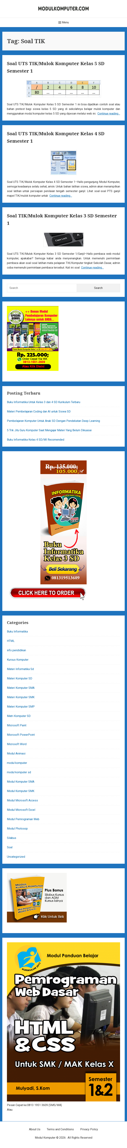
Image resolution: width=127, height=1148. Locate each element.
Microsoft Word (17, 744)
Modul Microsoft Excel (21, 809)
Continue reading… (108, 113)
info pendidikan (16, 650)
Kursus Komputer (17, 659)
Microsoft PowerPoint (21, 734)
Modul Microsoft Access (22, 800)
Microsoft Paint (16, 725)
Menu (63, 22)
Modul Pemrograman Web (23, 819)
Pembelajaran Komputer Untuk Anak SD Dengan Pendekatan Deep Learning (53, 421)
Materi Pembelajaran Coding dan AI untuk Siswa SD (39, 411)
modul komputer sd (19, 772)
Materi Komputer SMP (21, 706)
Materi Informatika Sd (20, 669)
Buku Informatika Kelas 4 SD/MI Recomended (35, 439)
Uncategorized (16, 856)
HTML (11, 641)
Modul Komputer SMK (20, 791)
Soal (9, 847)
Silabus (11, 838)
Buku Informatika (17, 631)
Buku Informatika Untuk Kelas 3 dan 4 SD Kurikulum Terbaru (43, 402)
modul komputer (17, 763)
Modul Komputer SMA (20, 781)
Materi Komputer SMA (21, 688)
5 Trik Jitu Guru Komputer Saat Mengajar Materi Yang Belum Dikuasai (49, 430)
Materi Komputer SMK (21, 697)
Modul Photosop (17, 828)
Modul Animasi (16, 753)
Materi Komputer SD (19, 678)
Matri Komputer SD (19, 716)
